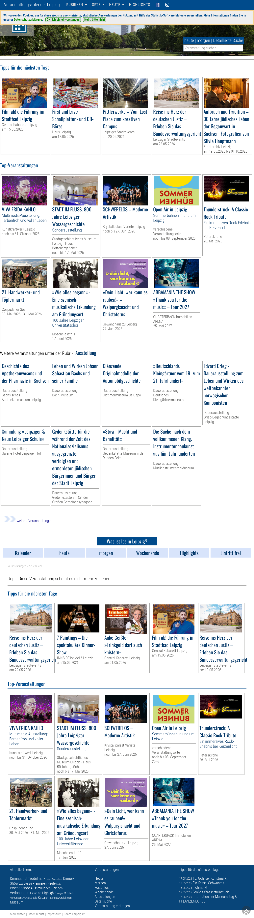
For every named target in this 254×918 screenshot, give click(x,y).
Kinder (58, 884)
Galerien (57, 888)
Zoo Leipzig (25, 883)
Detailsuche (103, 901)
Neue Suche (35, 566)
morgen (203, 40)
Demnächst (18, 878)
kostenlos (102, 887)
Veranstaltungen (17, 566)
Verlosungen (19, 892)
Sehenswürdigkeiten (61, 897)
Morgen (60, 893)
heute (189, 40)
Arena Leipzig (29, 897)
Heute (51, 883)
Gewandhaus (57, 879)
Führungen (16, 897)
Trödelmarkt (37, 878)
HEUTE (114, 4)
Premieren (40, 883)
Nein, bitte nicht (94, 19)
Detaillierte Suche (228, 40)
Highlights (139, 4)
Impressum (54, 914)
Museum (16, 902)
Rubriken (74, 4)
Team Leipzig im (75, 914)
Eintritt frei (35, 893)
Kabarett (43, 897)
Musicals (68, 893)
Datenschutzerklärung (28, 19)
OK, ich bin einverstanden (63, 19)
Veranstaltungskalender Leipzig (32, 4)
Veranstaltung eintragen (112, 905)
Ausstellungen (41, 888)
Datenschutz (36, 914)
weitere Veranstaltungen (28, 520)
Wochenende (20, 888)
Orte (96, 4)
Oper (49, 879)
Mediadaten (17, 914)
